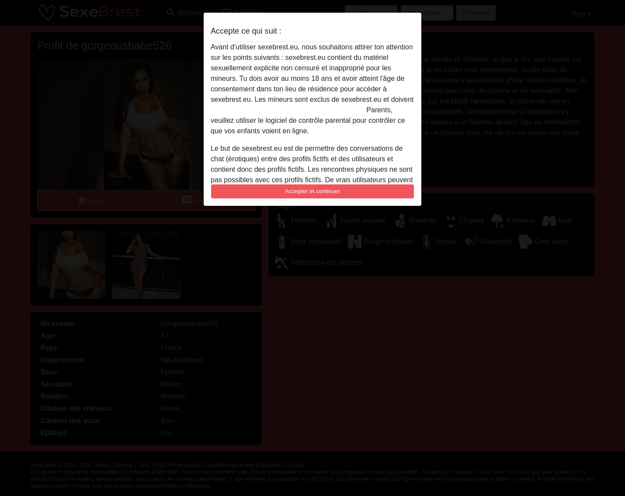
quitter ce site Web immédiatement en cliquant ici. (288, 110)
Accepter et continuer (312, 191)
